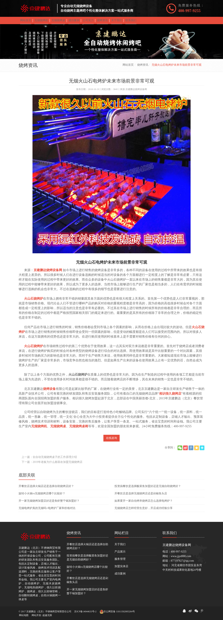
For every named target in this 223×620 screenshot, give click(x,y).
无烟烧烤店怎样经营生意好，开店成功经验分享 (143, 510)
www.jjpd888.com (181, 558)
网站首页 (128, 67)
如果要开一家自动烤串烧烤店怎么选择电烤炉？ (143, 503)
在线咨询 (111, 440)
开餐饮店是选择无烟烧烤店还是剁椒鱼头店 (140, 496)
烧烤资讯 (142, 67)
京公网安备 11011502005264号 (117, 612)
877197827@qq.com (182, 563)
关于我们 (120, 547)
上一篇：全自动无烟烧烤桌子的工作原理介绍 (49, 459)
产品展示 (120, 554)
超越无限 (47, 615)
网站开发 (36, 615)
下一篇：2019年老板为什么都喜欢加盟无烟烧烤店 (52, 464)
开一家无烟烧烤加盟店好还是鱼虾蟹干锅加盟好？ (49, 503)
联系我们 (170, 536)
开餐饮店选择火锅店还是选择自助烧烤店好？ (46, 488)
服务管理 (120, 561)
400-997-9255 (189, 11)
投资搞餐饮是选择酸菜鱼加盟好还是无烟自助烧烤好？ (147, 488)
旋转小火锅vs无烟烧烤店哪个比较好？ (42, 496)
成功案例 (120, 576)
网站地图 (23, 615)
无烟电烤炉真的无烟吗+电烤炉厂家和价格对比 (47, 510)
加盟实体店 (121, 569)
